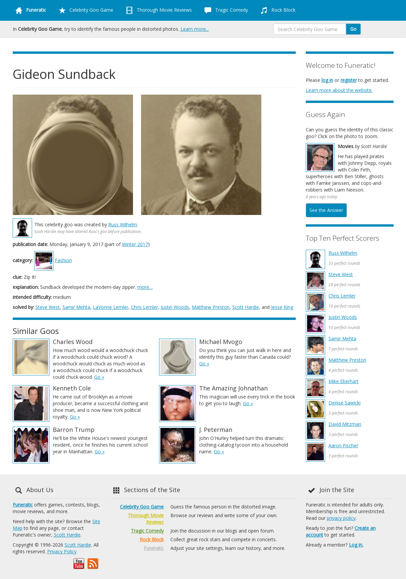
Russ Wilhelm (122, 224)
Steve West (47, 307)
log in (327, 80)
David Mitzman (344, 424)
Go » (99, 377)
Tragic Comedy (225, 10)
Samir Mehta (76, 307)
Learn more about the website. (339, 90)
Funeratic (23, 504)
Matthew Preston (211, 307)
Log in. (356, 545)
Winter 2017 (135, 244)
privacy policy (341, 518)
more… (145, 287)
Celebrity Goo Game (84, 10)
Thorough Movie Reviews (157, 10)
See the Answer (326, 210)
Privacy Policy (62, 551)
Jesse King (282, 307)
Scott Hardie (245, 307)
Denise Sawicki (344, 402)
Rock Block (276, 10)
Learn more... (194, 29)
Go (353, 29)
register (349, 80)
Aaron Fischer (343, 445)
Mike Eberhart (343, 381)
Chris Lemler (144, 307)
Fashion (63, 260)
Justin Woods (175, 307)
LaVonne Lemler (110, 307)
